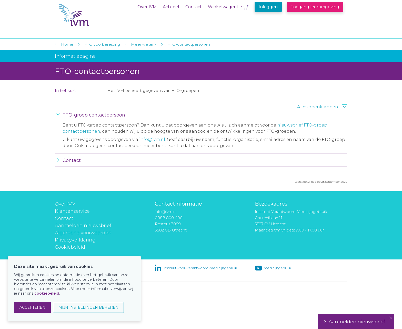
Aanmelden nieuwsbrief (83, 225)
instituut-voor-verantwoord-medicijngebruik (200, 268)
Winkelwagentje (225, 6)
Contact (193, 6)
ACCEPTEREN (32, 307)
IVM (90, 15)
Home (67, 44)
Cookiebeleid (70, 247)
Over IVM (147, 6)
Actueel (171, 6)
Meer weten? (143, 44)
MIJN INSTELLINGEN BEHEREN (88, 307)
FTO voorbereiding (102, 44)
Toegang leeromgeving (315, 6)
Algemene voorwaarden (83, 233)
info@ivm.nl (152, 139)
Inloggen (268, 6)
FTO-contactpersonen (188, 44)
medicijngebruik (277, 268)
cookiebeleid (46, 293)
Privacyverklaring (75, 240)
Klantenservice (72, 211)
